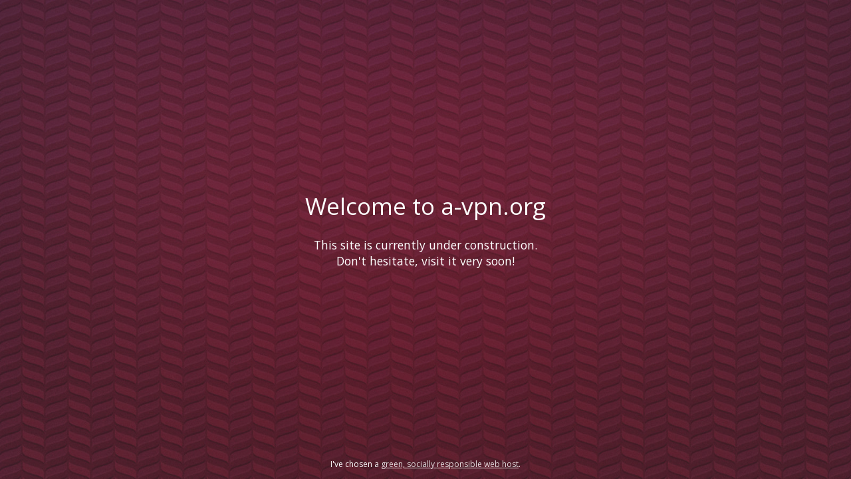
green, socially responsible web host (450, 464)
